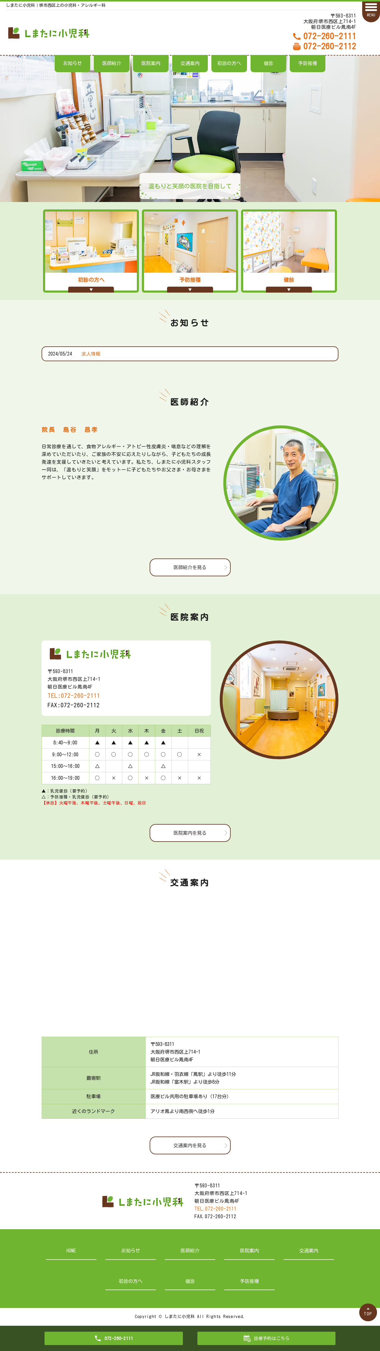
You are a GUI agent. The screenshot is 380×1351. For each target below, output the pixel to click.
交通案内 (190, 63)
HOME (71, 1250)
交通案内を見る (190, 1145)
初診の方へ (229, 63)
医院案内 (150, 63)
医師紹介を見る (190, 567)
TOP (368, 1313)
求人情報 (90, 353)
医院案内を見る (190, 833)
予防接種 (307, 63)
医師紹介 (111, 63)
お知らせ (72, 63)
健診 (268, 63)
